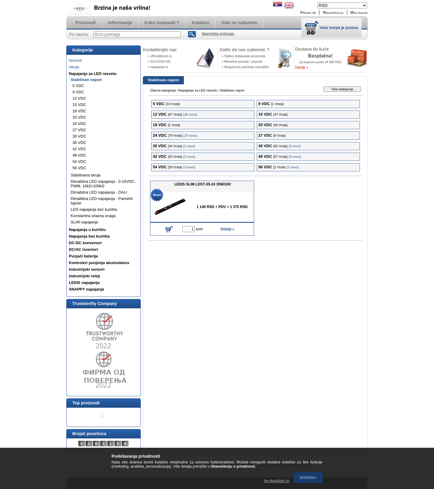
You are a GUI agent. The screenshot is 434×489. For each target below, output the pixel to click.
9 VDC (78, 92)
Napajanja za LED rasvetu (198, 90)
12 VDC (79, 98)
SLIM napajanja (84, 222)
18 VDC (79, 111)
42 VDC (79, 149)
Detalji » (301, 67)
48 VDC (79, 155)
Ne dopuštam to (277, 481)
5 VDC (78, 85)
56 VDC (79, 168)
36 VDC (79, 142)
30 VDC (79, 136)
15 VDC (79, 104)
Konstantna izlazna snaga (93, 215)
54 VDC (79, 161)
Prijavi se (308, 12)
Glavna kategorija (163, 90)
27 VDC (79, 130)
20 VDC (79, 117)
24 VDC (79, 123)
